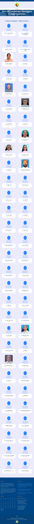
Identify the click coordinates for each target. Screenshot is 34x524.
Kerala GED (29, 483)
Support (12, 518)
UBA (18, 493)
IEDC (25, 485)
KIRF (21, 485)
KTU (18, 489)
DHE (22, 483)
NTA (20, 492)
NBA (27, 484)
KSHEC (19, 485)
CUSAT (28, 489)
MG (22, 489)
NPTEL (30, 492)
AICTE (25, 484)
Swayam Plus (27, 492)
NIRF (23, 484)
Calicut (25, 489)
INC (31, 484)
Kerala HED (25, 483)
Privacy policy (16, 518)
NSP (18, 492)
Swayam (23, 492)
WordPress (25, 519)
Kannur (31, 489)
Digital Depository (22, 493)
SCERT (30, 485)
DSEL (20, 483)
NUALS (22, 490)
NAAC (18, 484)
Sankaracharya (26, 490)
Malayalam (19, 490)
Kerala (20, 489)
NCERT (27, 485)
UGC (20, 484)
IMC (29, 484)
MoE (18, 483)
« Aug (1, 510)
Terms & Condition (21, 518)
